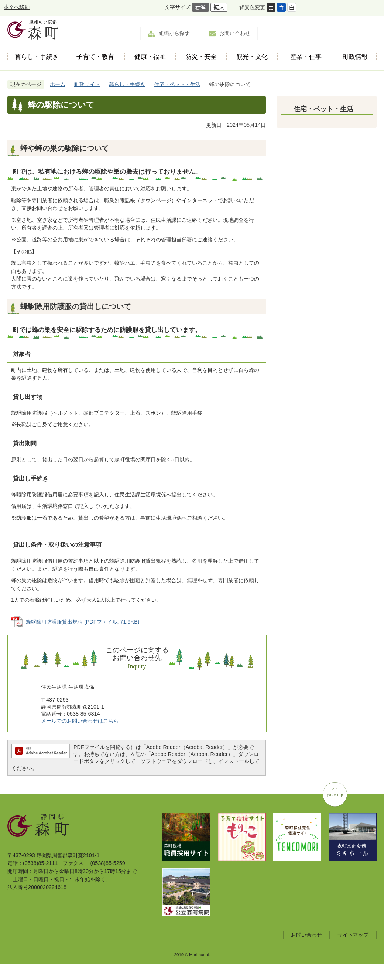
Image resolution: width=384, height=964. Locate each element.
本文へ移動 (17, 7)
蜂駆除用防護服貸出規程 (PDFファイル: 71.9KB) (83, 622)
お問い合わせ (234, 33)
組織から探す (174, 33)
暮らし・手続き (127, 84)
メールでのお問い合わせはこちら (80, 721)
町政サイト (87, 84)
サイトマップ (352, 935)
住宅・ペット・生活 (177, 84)
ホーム (57, 84)
